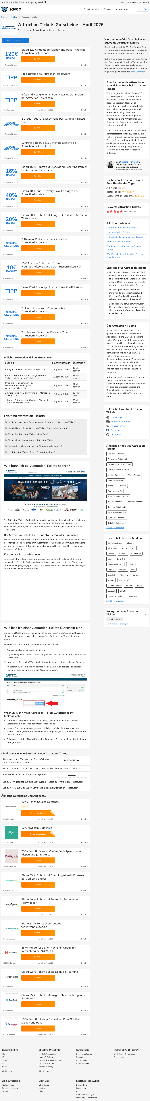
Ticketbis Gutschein (116, 523)
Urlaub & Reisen (115, 619)
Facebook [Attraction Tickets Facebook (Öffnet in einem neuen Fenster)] (113, 430)
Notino (4, 1063)
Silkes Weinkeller (115, 596)
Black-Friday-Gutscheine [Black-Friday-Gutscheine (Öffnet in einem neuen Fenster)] (124, 1054)
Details (84, 65)
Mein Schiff (124, 580)
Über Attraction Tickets (118, 232)
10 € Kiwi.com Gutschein (36, 827)
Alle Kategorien (45, 1071)
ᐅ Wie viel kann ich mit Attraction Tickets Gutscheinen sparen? (36, 428)
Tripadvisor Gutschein (117, 486)
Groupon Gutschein (116, 454)
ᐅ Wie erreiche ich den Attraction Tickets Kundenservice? (33, 446)
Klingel (4, 1060)
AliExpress (112, 548)
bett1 (110, 559)
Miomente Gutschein (117, 517)
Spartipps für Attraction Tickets (122, 227)
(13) (15, 40)
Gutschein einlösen (9, 1088)
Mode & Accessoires (47, 1054)
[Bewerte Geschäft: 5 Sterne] (121, 211)
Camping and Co (115, 491)
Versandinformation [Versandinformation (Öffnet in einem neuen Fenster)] (118, 421)
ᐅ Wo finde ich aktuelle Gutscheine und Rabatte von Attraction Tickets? (40, 422)
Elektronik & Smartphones (50, 1060)
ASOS (124, 548)
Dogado (111, 569)
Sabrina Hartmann (129, 161)
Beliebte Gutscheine (84, 1054)
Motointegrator (114, 585)
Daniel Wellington (115, 564)
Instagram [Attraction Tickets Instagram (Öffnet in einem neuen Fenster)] (113, 434)
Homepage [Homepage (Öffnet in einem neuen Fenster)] (114, 417)
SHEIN (123, 591)
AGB (78, 1091)
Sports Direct (133, 596)
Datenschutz (81, 1085)
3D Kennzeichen (115, 543)
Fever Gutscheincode (117, 512)
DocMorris (132, 564)
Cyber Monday (82, 1063)
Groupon (124, 575)
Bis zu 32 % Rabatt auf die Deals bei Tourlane (49, 971)
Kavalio (135, 575)
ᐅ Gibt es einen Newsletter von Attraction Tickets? (30, 440)
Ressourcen (119, 1057)
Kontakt (42, 1088)
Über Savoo (44, 1085)
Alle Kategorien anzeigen (117, 624)
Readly (139, 585)
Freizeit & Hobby (46, 1066)
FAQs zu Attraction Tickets (119, 241)
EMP (133, 569)
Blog (122, 2)
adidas (129, 543)
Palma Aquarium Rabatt (118, 496)
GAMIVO (112, 575)
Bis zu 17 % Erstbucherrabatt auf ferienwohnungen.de (41, 925)
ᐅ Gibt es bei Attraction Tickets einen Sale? (26, 434)
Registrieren (132, 2)
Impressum (81, 1088)
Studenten (80, 1057)
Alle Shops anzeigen (115, 527)
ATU (133, 548)
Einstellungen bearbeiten (86, 1097)
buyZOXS (121, 559)
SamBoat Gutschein (135, 502)
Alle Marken (6, 1071)
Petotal (129, 585)
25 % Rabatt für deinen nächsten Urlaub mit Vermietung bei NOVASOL (48, 949)
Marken (14, 17)
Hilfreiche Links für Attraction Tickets (124, 237)
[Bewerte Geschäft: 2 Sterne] (111, 211)
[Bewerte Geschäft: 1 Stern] (108, 211)
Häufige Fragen (8, 1085)
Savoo (4, 17)
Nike (3, 1054)
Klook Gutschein (115, 502)
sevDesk (111, 591)
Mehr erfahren (138, 71)
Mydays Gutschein (116, 475)
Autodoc (122, 553)
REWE (4, 1066)
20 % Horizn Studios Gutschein (40, 801)
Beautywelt (136, 553)
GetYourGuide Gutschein (118, 470)
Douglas (122, 569)
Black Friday (81, 1060)
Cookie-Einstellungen (85, 1094)
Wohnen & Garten (46, 1063)
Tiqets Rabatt (134, 475)
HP (2, 1057)
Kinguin (111, 580)
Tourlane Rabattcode (117, 507)
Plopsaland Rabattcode (118, 459)
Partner (4, 1091)
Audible (111, 553)
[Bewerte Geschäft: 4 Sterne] (118, 211)
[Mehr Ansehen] (145, 614)
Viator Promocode (115, 480)
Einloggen (144, 2)
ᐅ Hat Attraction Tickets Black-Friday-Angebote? (30, 452)
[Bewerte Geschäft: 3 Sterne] (114, 211)
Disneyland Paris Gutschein (119, 464)
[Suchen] (140, 9)
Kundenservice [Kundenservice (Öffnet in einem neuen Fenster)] (116, 425)
